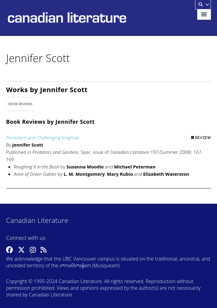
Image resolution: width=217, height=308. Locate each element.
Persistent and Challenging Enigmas (42, 137)
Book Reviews (21, 104)
